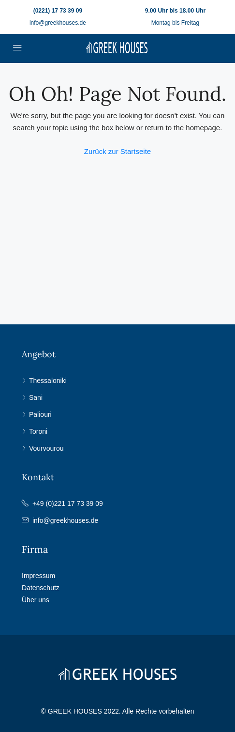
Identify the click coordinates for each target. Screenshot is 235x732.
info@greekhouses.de (57, 22)
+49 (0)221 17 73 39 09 (67, 503)
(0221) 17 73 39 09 (57, 10)
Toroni (38, 431)
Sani (36, 397)
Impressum (38, 576)
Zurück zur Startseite (117, 151)
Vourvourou (46, 448)
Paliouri (40, 414)
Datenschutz (40, 588)
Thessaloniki (48, 380)
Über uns (35, 600)
